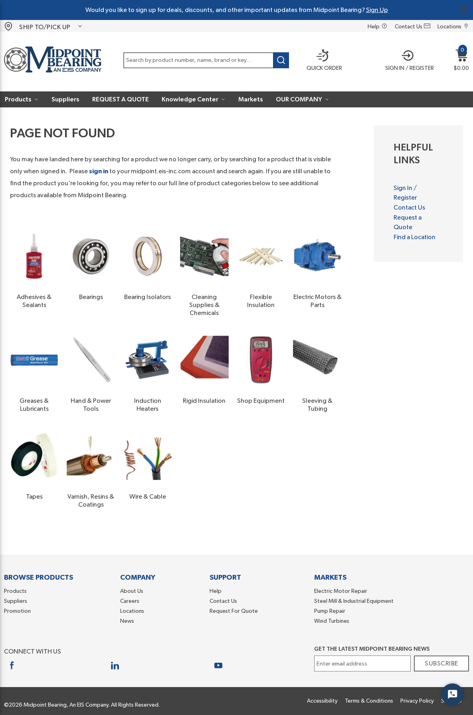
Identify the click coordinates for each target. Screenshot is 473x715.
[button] (407, 61)
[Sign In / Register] (407, 61)
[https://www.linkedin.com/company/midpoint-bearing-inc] (115, 665)
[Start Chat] (452, 694)
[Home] (52, 61)
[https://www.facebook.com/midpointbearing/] (12, 665)
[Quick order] (321, 61)
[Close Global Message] (463, 9)
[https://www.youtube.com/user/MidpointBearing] (218, 665)
